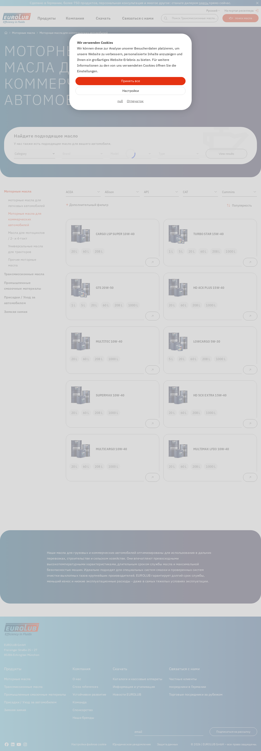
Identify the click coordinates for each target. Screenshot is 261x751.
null (120, 101)
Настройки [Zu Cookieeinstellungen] (130, 91)
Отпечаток (135, 101)
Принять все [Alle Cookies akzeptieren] (130, 81)
